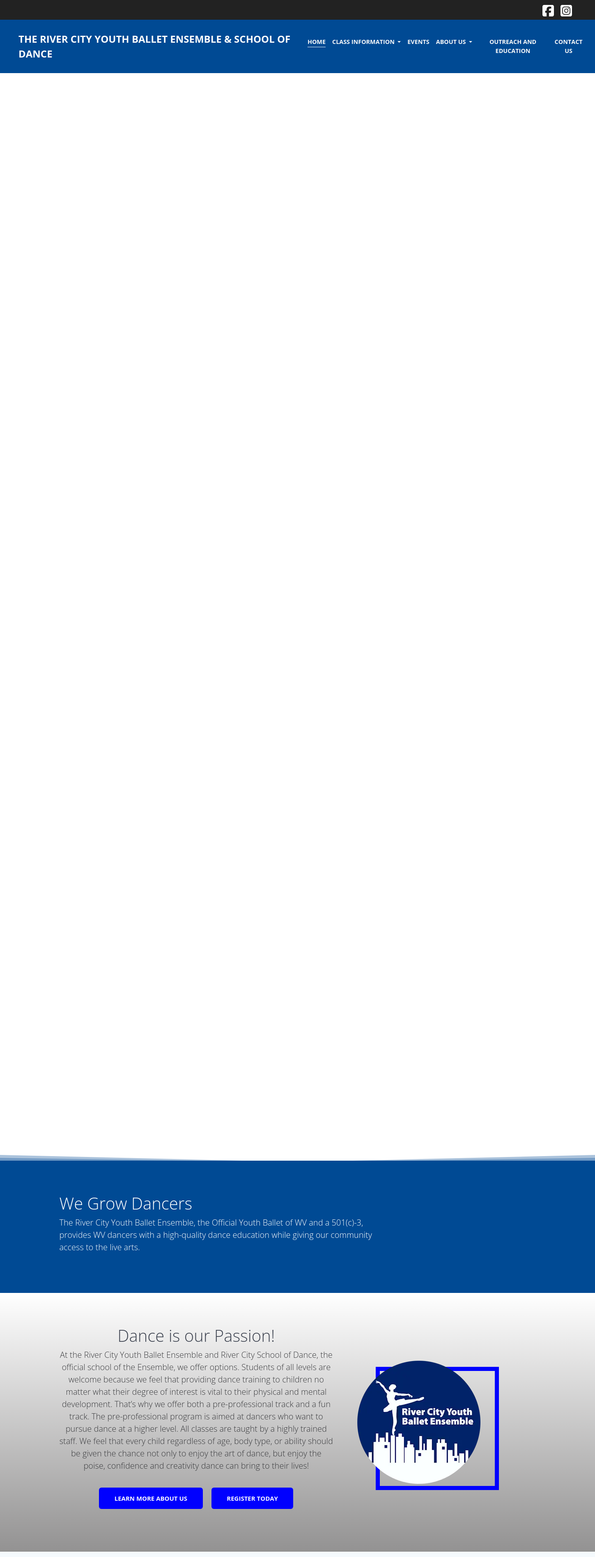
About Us (452, 42)
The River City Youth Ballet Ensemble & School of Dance (154, 46)
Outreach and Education (512, 46)
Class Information (364, 42)
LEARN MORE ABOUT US (151, 1498)
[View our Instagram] (566, 9)
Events (418, 42)
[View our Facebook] (548, 9)
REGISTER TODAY (252, 1498)
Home (317, 42)
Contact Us (569, 46)
